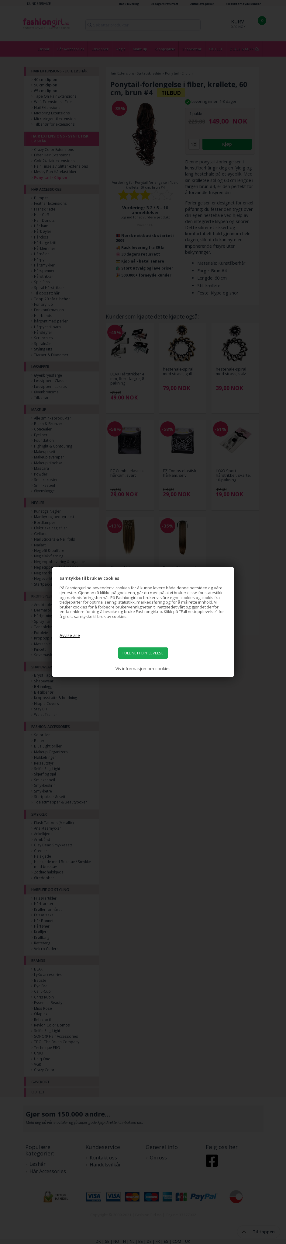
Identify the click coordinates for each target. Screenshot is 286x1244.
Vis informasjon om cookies (143, 668)
